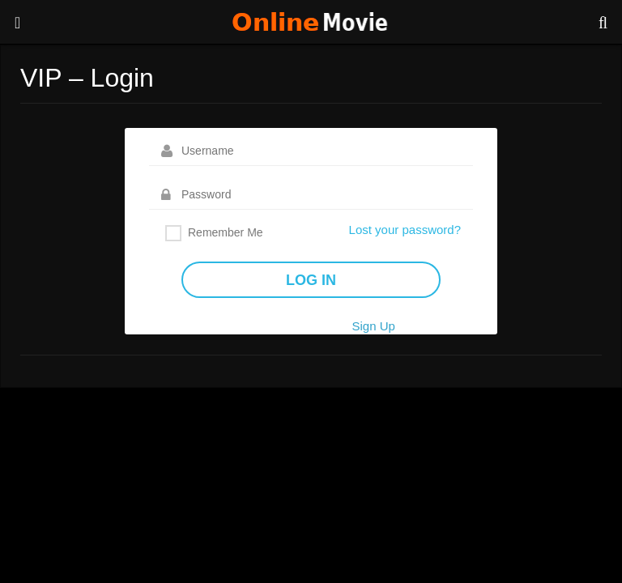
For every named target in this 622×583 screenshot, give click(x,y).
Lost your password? (405, 229)
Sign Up (372, 326)
